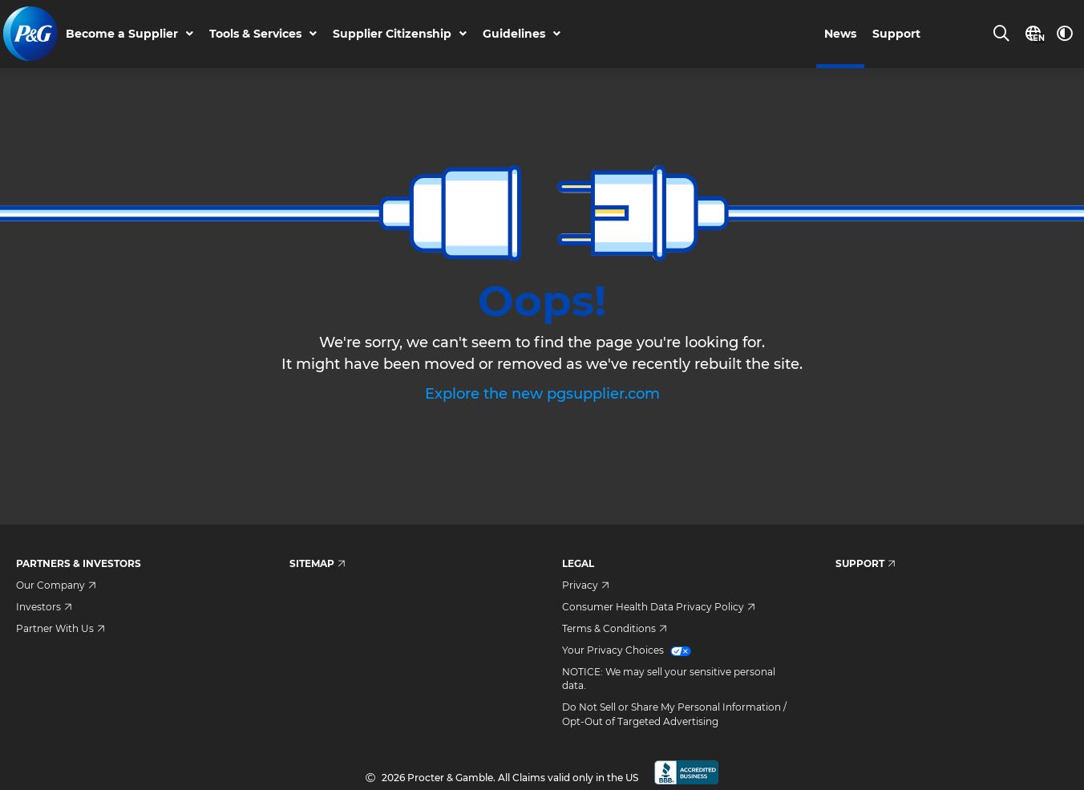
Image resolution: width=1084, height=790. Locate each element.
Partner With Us (60, 628)
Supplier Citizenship (393, 34)
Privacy (585, 585)
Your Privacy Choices (626, 650)
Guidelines (514, 34)
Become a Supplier (123, 34)
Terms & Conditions (614, 628)
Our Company (56, 585)
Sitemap (317, 563)
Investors (44, 607)
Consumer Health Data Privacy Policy (658, 607)
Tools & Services (256, 34)
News (840, 34)
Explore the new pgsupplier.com (542, 394)
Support (896, 34)
